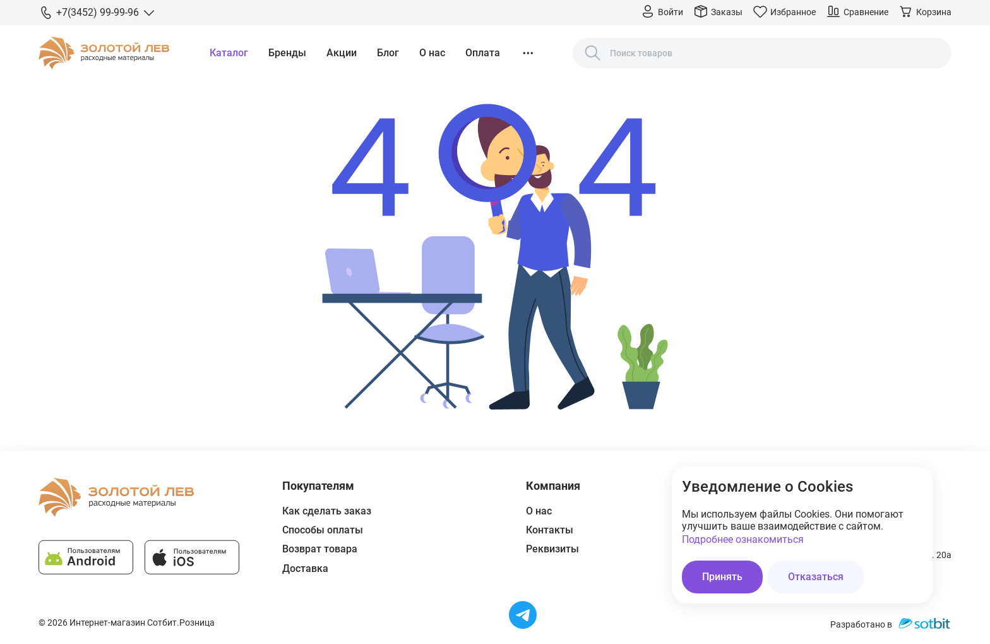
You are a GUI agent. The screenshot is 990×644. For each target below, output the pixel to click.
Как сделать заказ (326, 511)
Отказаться (816, 577)
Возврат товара (319, 549)
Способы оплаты (322, 530)
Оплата (482, 53)
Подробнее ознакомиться (743, 539)
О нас (432, 53)
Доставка (305, 568)
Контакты (549, 530)
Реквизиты (552, 549)
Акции (341, 53)
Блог (388, 53)
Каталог (229, 53)
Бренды (287, 53)
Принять (722, 577)
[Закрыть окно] (914, 484)
